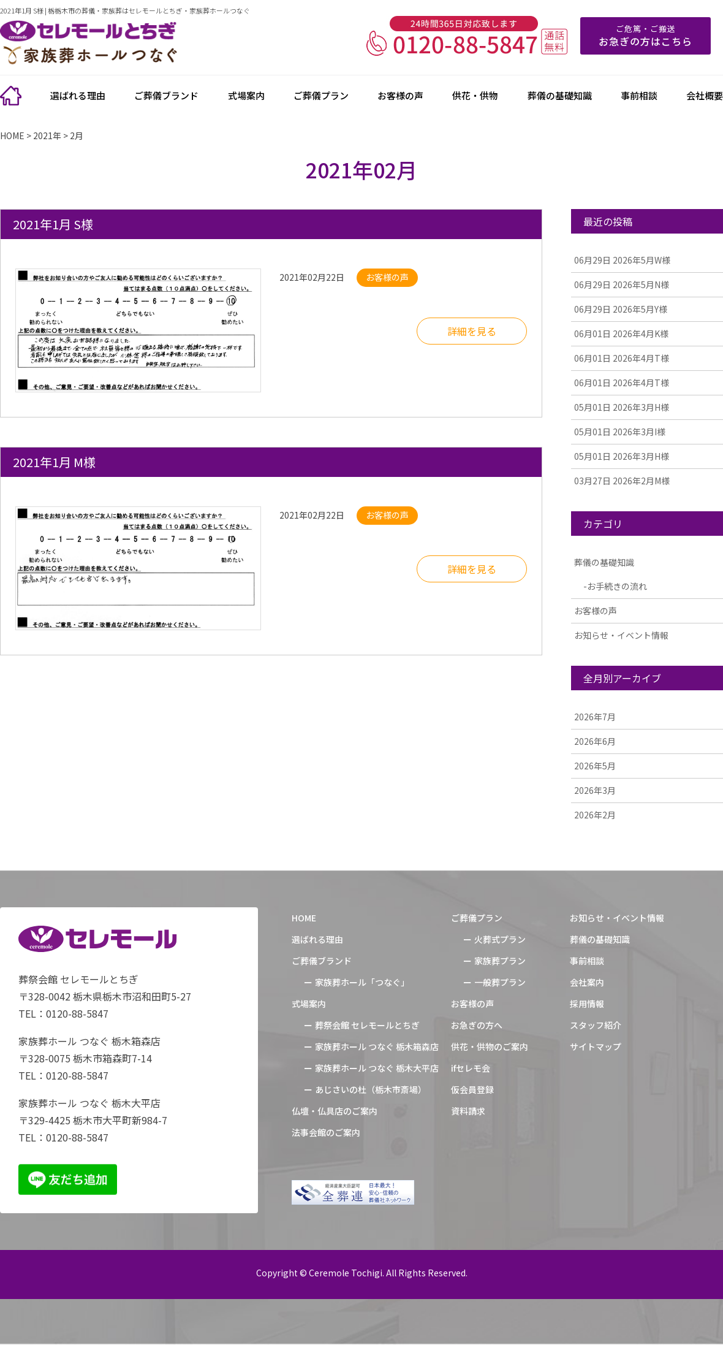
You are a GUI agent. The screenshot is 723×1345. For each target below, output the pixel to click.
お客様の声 (400, 95)
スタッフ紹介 (595, 1025)
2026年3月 (595, 790)
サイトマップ (595, 1046)
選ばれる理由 (77, 95)
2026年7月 (595, 717)
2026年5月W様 (622, 260)
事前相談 (639, 95)
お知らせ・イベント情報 (621, 635)
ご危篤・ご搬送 (645, 35)
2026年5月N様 (621, 284)
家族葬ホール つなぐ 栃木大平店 (377, 1068)
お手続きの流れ (617, 586)
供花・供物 (475, 95)
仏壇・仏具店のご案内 (334, 1111)
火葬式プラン (500, 939)
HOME (304, 918)
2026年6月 (595, 741)
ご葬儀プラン (321, 95)
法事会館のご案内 (326, 1132)
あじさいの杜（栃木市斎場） (370, 1089)
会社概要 (704, 95)
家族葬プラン (500, 960)
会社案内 (587, 982)
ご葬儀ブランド (166, 95)
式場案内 (246, 95)
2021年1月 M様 (54, 462)
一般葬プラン (500, 982)
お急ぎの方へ (476, 1025)
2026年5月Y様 (620, 309)
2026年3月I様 (619, 431)
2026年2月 (595, 815)
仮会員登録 (472, 1089)
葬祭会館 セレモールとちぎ (367, 1025)
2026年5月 (595, 766)
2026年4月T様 (621, 358)
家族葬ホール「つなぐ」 (362, 982)
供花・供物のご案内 (489, 1046)
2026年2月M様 (622, 480)
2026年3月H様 (621, 407)
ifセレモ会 (470, 1068)
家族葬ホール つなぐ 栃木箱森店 (377, 1046)
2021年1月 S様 (53, 224)
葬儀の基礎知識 (560, 95)
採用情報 (587, 1003)
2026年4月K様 (621, 333)
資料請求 (468, 1111)
